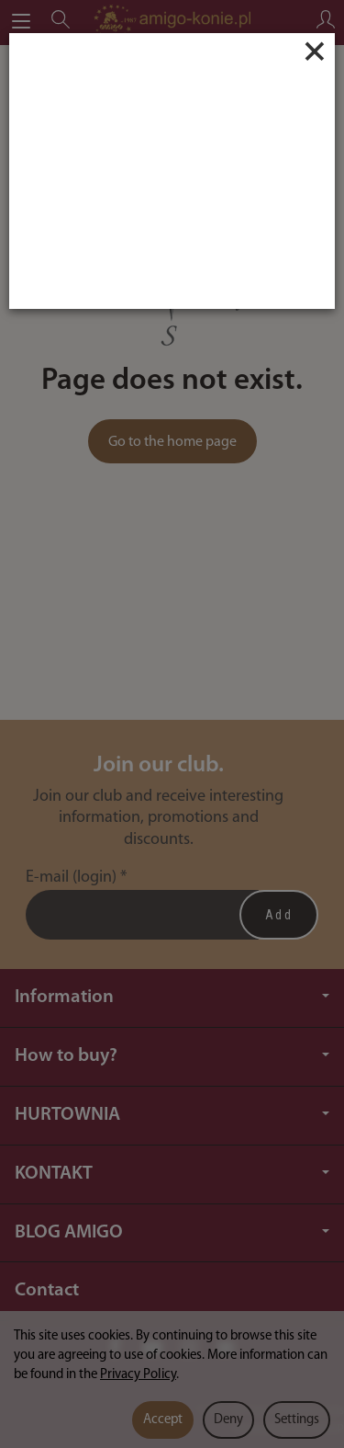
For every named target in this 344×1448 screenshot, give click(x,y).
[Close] (315, 51)
